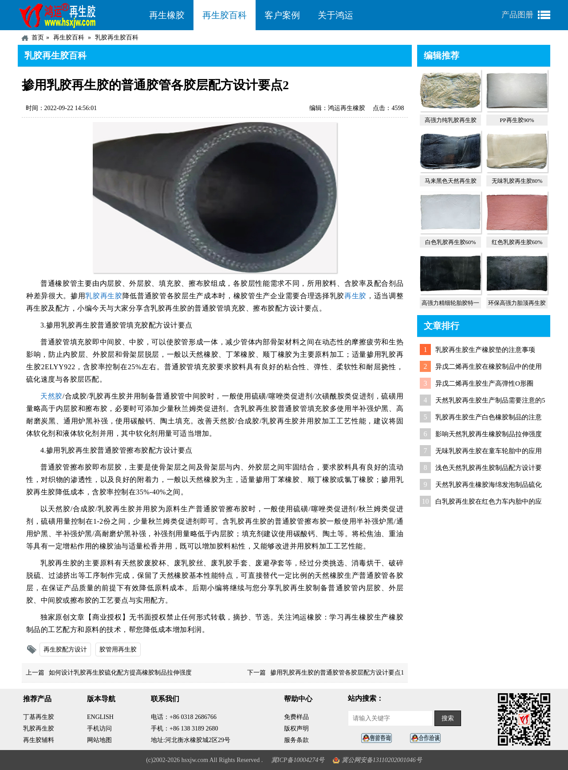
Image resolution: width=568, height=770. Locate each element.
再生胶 (355, 296)
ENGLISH (100, 717)
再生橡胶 (167, 15)
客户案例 (282, 15)
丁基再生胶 (38, 717)
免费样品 (296, 717)
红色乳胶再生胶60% (517, 242)
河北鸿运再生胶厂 (79, 15)
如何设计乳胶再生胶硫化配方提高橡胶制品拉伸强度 (120, 672)
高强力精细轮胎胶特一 (450, 303)
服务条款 (296, 740)
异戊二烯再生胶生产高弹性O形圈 (484, 383)
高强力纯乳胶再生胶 (451, 120)
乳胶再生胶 (103, 296)
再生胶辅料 (38, 740)
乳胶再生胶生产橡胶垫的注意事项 (485, 349)
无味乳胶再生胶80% (517, 181)
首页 (38, 37)
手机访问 (99, 728)
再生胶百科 (224, 15)
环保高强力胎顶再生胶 (517, 303)
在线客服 (379, 738)
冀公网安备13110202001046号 (382, 760)
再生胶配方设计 (65, 649)
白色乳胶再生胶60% (450, 242)
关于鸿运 (335, 15)
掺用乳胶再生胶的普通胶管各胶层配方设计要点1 (337, 672)
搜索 (448, 718)
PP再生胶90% (517, 120)
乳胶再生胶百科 (116, 37)
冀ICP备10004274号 (298, 760)
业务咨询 (428, 738)
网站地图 (99, 740)
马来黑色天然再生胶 (451, 181)
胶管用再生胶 (118, 649)
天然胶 (51, 396)
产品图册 (517, 14)
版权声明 (296, 728)
